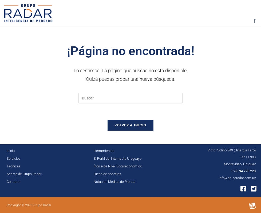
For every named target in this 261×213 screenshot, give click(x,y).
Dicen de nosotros (107, 174)
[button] (255, 21)
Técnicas (14, 166)
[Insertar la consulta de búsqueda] (130, 98)
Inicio (11, 151)
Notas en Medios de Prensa (114, 182)
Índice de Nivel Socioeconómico (118, 166)
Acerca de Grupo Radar (24, 174)
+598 (243, 171)
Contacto (13, 182)
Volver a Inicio (130, 125)
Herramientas (104, 151)
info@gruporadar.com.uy (237, 178)
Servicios (14, 158)
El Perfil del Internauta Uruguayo (117, 158)
